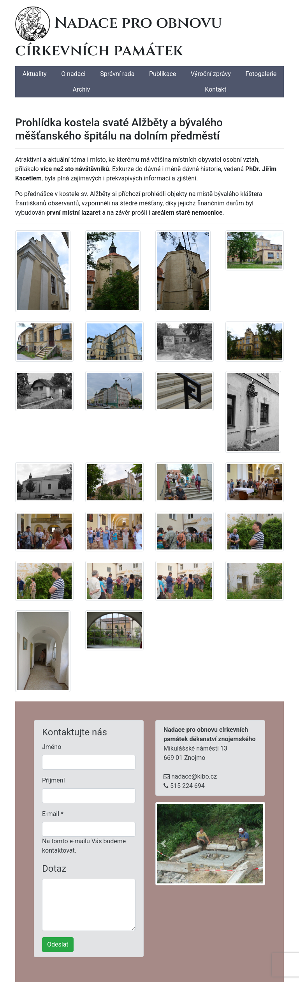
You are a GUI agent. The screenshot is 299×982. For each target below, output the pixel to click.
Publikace (162, 74)
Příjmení (53, 780)
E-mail (52, 814)
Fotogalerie (260, 74)
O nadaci (73, 74)
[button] (163, 843)
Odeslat (58, 944)
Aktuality (35, 74)
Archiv (81, 89)
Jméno (51, 747)
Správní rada (117, 74)
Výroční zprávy (211, 74)
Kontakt (215, 89)
